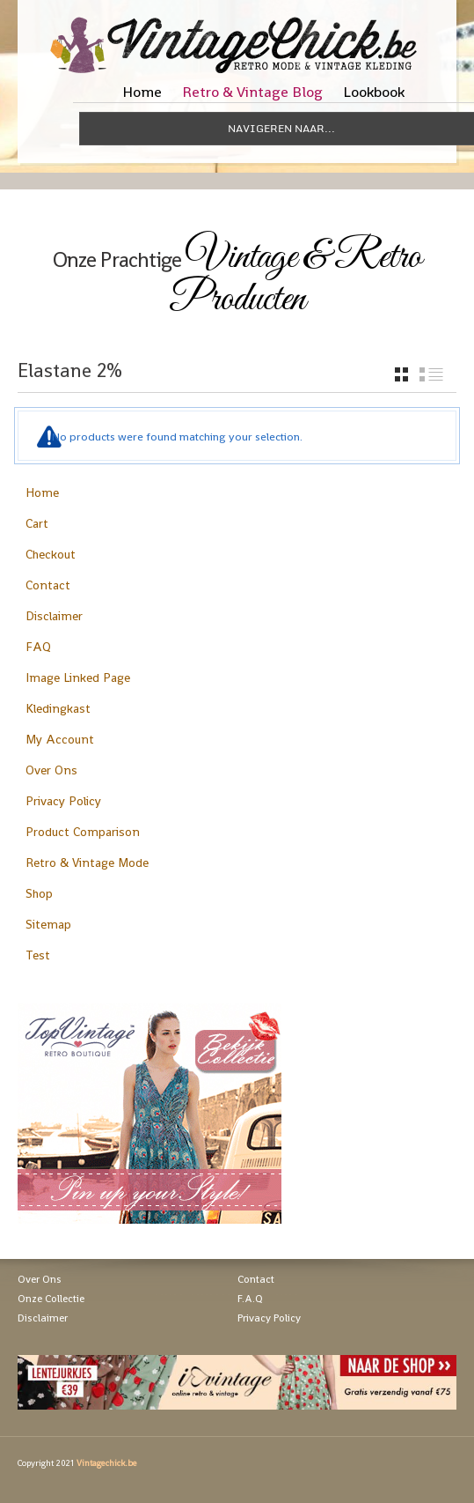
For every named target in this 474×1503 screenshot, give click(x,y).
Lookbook (374, 91)
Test (38, 955)
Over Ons (51, 770)
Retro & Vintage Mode (87, 862)
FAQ (38, 647)
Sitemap (48, 924)
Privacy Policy (63, 801)
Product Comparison (83, 832)
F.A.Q (250, 1299)
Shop (39, 893)
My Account (60, 739)
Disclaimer (54, 616)
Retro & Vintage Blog (252, 91)
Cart (37, 523)
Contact (48, 585)
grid (401, 374)
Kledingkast (58, 708)
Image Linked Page (78, 677)
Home (142, 91)
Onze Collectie (51, 1299)
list (431, 374)
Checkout (51, 554)
